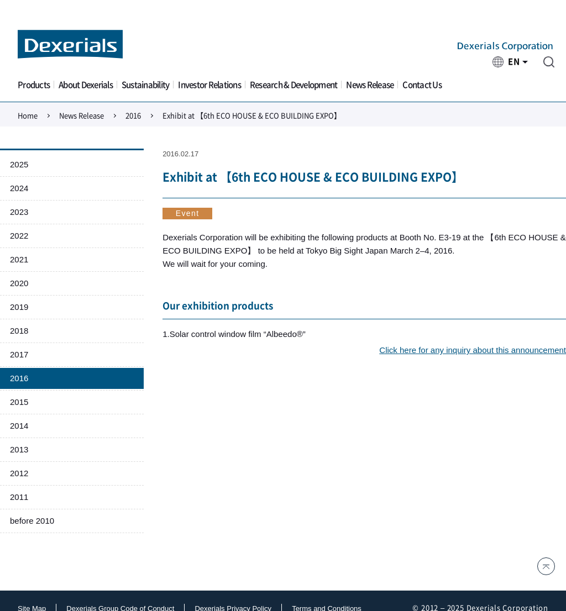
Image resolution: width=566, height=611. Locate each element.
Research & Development (294, 85)
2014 (19, 425)
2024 (19, 188)
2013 (19, 449)
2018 (19, 330)
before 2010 (32, 520)
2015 (19, 402)
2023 (19, 212)
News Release (370, 85)
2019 (19, 307)
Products (34, 85)
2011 (19, 497)
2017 (19, 354)
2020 (19, 283)
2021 (19, 259)
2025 (19, 164)
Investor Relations (209, 85)
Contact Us (422, 85)
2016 (133, 115)
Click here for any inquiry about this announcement (472, 350)
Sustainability (146, 85)
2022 (19, 235)
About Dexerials (86, 85)
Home (28, 115)
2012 (19, 473)
